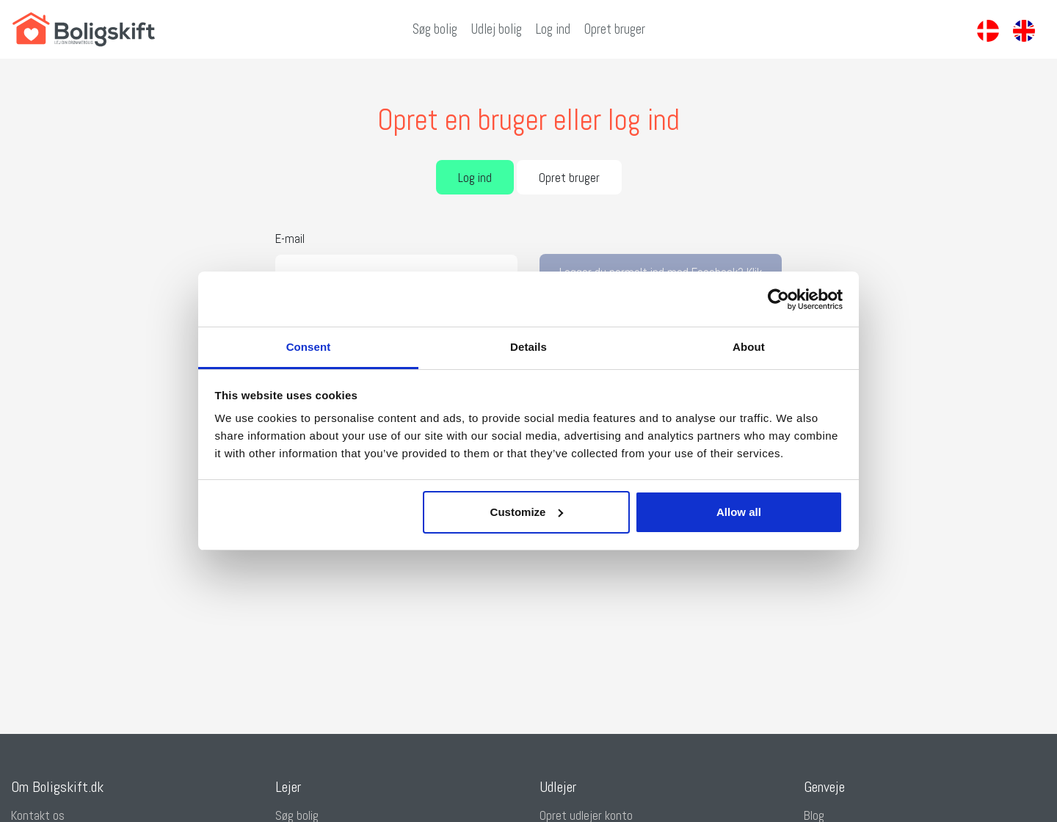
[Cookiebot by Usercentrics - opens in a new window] (778, 299)
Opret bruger (614, 29)
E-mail (290, 238)
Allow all (738, 512)
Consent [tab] (308, 347)
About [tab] (749, 347)
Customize (527, 512)
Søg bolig (435, 29)
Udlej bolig (496, 29)
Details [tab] (528, 347)
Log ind (553, 29)
